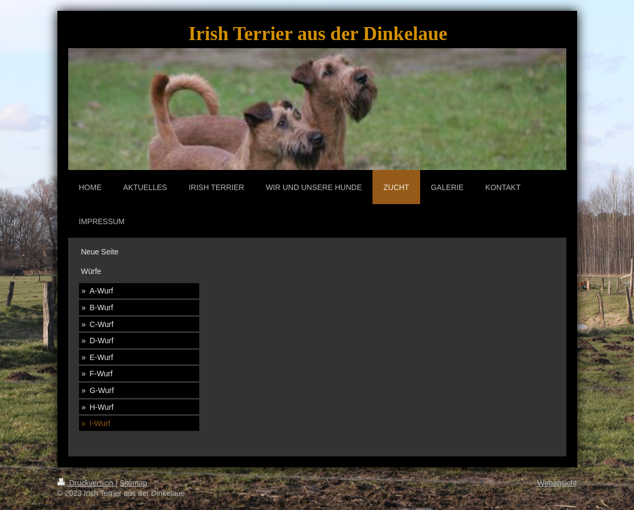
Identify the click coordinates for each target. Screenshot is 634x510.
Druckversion (86, 483)
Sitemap (133, 483)
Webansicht (557, 483)
